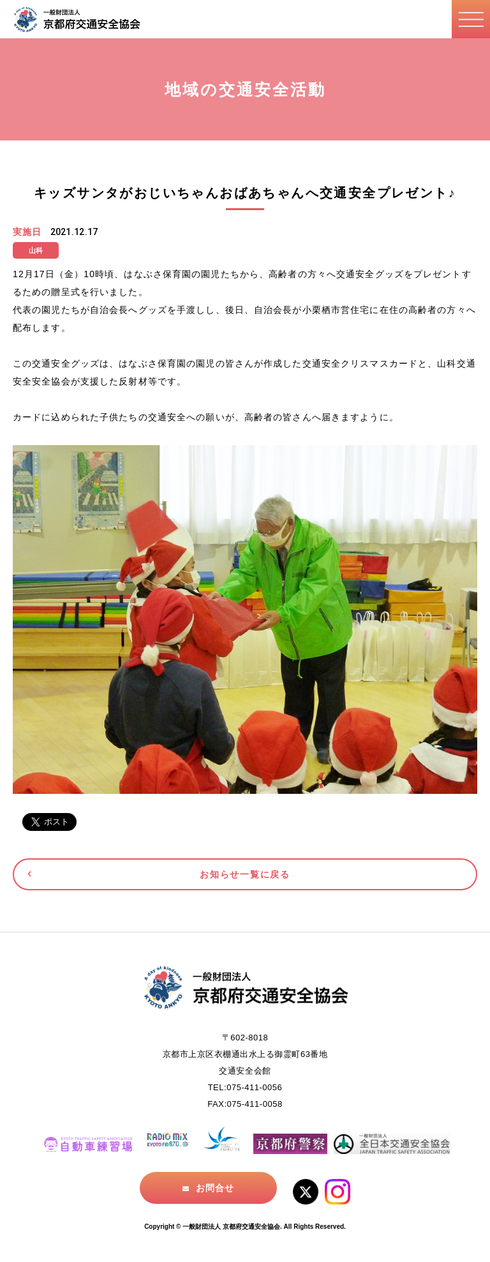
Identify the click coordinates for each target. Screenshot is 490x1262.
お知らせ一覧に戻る (245, 874)
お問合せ (215, 1188)
